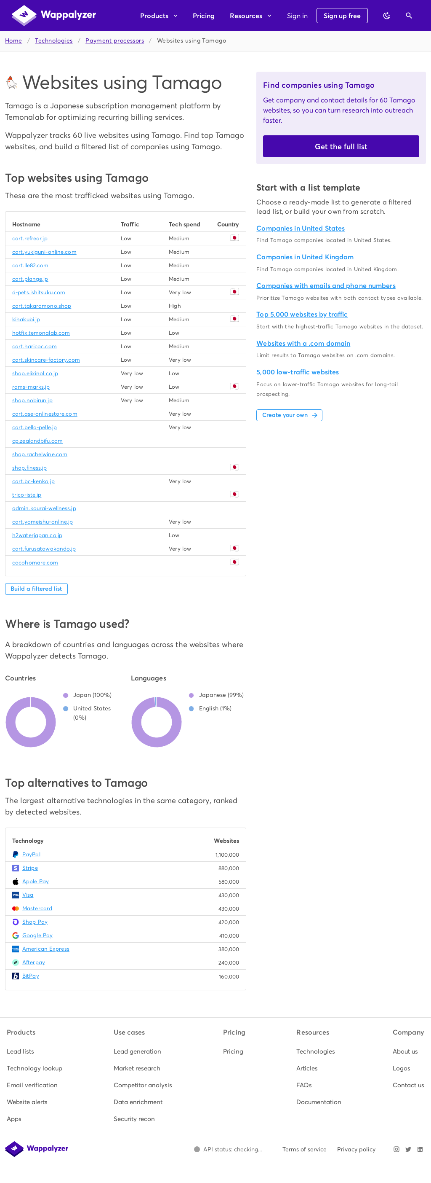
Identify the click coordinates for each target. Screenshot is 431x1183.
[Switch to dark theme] (387, 15)
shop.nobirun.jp (32, 400)
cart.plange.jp (30, 279)
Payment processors (114, 40)
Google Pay (37, 935)
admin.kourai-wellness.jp (44, 508)
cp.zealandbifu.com (37, 441)
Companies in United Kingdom (305, 257)
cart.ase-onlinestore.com (44, 414)
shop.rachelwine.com (39, 454)
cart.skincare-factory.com (46, 360)
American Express (45, 949)
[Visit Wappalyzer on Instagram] (396, 1149)
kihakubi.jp (26, 319)
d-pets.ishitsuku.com (38, 292)
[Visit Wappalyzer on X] (408, 1149)
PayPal (31, 854)
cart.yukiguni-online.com (44, 252)
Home (13, 40)
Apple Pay (35, 881)
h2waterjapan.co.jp (37, 535)
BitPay (30, 976)
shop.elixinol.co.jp (35, 373)
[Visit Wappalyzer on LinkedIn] (420, 1149)
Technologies (53, 40)
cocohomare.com (35, 562)
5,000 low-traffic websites (297, 372)
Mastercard (37, 908)
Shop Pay (35, 922)
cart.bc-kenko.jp (33, 481)
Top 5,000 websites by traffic (302, 314)
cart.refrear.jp (30, 238)
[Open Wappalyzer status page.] (228, 1149)
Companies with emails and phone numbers (325, 286)
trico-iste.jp (26, 495)
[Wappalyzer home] (54, 15)
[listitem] (34, 1051)
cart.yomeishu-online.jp (42, 522)
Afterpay (33, 962)
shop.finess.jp (29, 468)
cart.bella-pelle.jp (34, 427)
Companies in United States (300, 228)
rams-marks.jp (31, 387)
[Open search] (409, 15)
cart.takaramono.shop (41, 306)
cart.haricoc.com (34, 346)
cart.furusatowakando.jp (44, 549)
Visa (27, 895)
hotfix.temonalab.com (41, 333)
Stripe (30, 868)
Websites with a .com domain (303, 343)
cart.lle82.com (30, 265)
